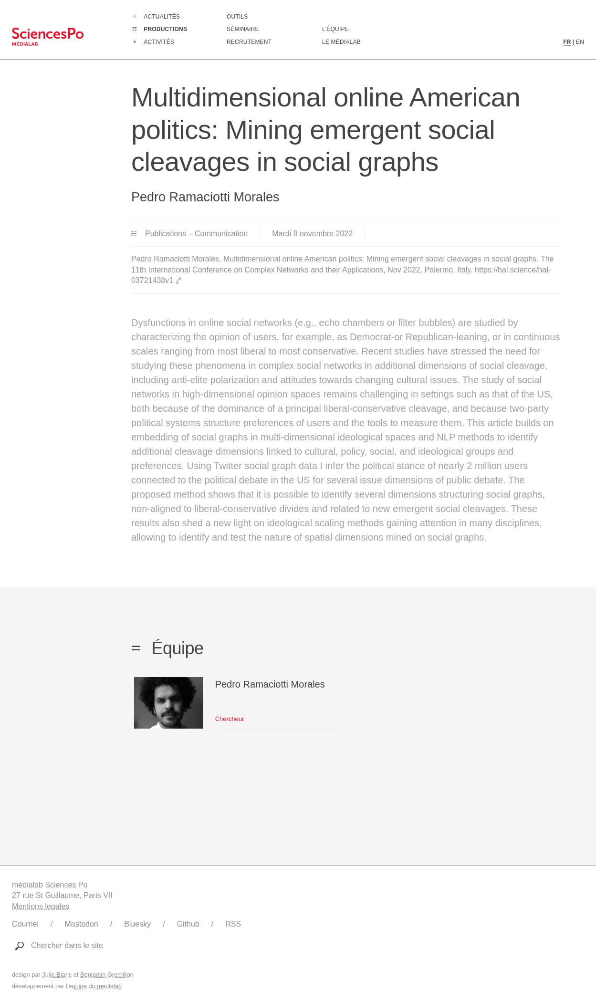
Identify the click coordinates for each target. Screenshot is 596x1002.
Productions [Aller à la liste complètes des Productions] (165, 29)
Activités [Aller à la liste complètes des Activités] (159, 42)
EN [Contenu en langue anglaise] (580, 42)
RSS (233, 924)
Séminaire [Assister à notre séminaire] (243, 29)
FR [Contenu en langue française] (567, 42)
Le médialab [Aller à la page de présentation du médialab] (341, 42)
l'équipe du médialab (94, 986)
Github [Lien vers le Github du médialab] (188, 924)
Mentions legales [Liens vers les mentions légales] (40, 906)
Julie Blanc (57, 974)
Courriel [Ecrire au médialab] (25, 924)
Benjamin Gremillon (107, 974)
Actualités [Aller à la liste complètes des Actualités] (162, 16)
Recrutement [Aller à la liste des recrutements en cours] (249, 42)
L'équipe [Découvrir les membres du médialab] (335, 29)
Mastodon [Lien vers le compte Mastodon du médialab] (81, 924)
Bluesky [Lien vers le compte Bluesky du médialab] (137, 924)
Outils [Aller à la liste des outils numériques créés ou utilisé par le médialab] (237, 16)
